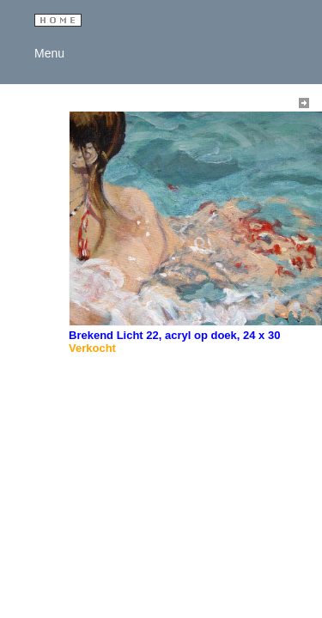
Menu (46, 53)
